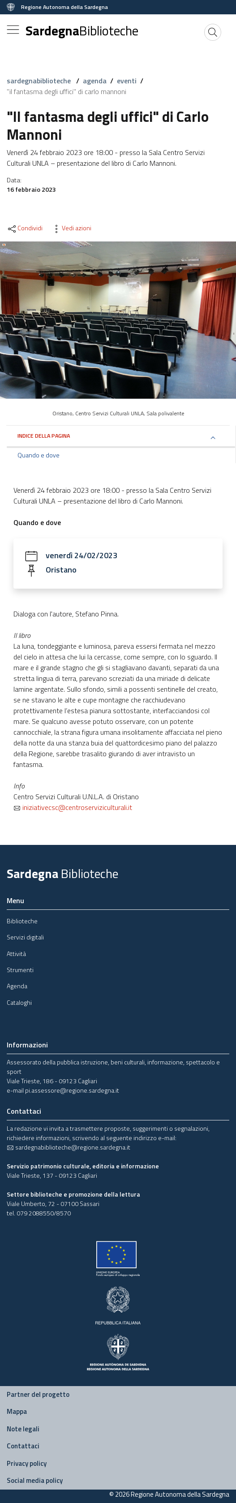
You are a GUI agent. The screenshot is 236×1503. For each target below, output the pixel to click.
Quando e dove (38, 455)
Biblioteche (22, 921)
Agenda (17, 986)
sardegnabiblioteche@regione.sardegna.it (68, 1147)
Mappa (17, 1411)
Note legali (23, 1429)
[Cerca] (212, 32)
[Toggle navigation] (13, 29)
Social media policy (35, 1480)
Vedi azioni (71, 228)
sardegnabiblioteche (40, 80)
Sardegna (82, 30)
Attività (16, 953)
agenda (95, 80)
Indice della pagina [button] (43, 435)
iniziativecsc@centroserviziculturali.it (72, 807)
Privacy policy (27, 1463)
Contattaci (23, 1446)
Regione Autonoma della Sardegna (64, 7)
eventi (127, 80)
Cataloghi (19, 1002)
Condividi (25, 228)
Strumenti (20, 969)
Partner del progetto (38, 1394)
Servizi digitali (25, 937)
